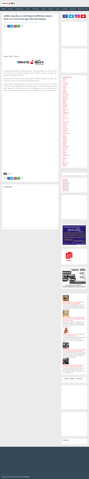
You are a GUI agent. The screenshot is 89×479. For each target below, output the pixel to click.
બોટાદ (64, 131)
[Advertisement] (30, 42)
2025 (64, 181)
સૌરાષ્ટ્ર (64, 164)
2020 (64, 188)
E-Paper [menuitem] (5, 13)
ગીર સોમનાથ (66, 94)
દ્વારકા (64, 115)
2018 (64, 190)
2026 (64, 179)
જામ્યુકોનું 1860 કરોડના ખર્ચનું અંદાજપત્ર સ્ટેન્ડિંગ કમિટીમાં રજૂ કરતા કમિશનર (73, 302)
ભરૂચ (64, 134)
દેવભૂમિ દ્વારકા (66, 112)
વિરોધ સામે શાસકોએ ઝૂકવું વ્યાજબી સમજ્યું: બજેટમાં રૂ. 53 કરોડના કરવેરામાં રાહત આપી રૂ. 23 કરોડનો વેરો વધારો (74, 319)
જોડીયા (64, 103)
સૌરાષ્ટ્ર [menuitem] (51, 9)
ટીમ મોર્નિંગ (65, 105)
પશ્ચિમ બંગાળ (66, 123)
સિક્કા (64, 160)
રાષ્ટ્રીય (64, 152)
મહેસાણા (65, 142)
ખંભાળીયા (65, 91)
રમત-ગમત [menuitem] (73, 9)
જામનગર (26, 22)
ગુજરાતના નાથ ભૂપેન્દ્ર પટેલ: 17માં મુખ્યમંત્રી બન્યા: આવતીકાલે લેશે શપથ (74, 335)
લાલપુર (64, 154)
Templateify (9, 476)
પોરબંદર (65, 124)
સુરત (64, 161)
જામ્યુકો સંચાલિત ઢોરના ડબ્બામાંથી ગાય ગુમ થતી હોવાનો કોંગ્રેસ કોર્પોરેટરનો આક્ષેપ (73, 365)
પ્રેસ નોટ (65, 126)
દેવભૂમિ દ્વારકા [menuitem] (19, 9)
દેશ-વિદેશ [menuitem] (64, 9)
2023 (64, 183)
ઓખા (64, 80)
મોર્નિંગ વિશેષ (66, 146)
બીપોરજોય (65, 130)
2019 (64, 189)
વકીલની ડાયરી (66, 155)
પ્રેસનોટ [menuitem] (43, 9)
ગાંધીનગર (65, 93)
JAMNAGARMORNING (25, 476)
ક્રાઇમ (64, 89)
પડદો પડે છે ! (66, 121)
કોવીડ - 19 (65, 87)
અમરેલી (65, 78)
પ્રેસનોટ (65, 127)
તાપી (64, 108)
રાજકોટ (64, 149)
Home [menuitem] (3, 9)
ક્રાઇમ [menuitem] (28, 9)
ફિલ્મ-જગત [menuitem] (81, 9)
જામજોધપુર (65, 97)
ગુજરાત (64, 96)
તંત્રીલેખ (65, 106)
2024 (64, 182)
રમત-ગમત (65, 148)
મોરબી (64, 145)
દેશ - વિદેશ (65, 114)
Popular (66, 378)
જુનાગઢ (64, 100)
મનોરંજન (65, 139)
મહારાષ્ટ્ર (65, 140)
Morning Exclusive (67, 77)
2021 (64, 186)
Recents (72, 378)
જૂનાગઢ (64, 102)
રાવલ (64, 151)
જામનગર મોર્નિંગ (9, 22)
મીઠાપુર (64, 143)
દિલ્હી (64, 111)
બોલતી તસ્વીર (66, 133)
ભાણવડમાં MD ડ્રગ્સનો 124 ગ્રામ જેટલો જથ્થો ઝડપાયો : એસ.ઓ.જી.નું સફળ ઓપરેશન (74, 350)
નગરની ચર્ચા (66, 118)
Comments (79, 378)
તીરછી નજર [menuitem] (35, 9)
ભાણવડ (64, 136)
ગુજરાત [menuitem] (58, 9)
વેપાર (64, 157)
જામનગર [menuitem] (10, 9)
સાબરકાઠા (65, 158)
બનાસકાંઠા (65, 128)
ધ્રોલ (64, 117)
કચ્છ (64, 81)
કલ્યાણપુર (65, 83)
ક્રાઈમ (64, 90)
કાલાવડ (64, 86)
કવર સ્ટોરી (65, 84)
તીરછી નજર (65, 109)
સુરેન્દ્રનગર (65, 162)
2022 (64, 185)
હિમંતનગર (65, 165)
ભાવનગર (65, 137)
